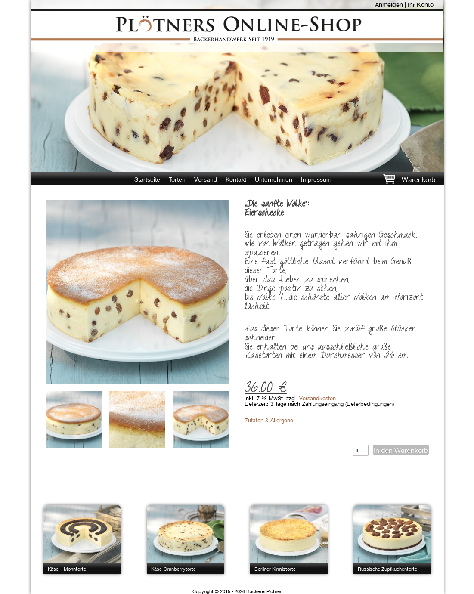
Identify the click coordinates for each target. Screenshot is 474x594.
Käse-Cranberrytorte (173, 569)
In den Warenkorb (401, 450)
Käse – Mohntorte (67, 569)
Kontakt (236, 179)
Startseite (147, 179)
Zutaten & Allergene (269, 420)
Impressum (316, 179)
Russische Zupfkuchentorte (387, 569)
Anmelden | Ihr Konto (404, 4)
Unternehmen (273, 179)
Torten (177, 179)
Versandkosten (317, 398)
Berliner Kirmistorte (275, 569)
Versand (205, 179)
